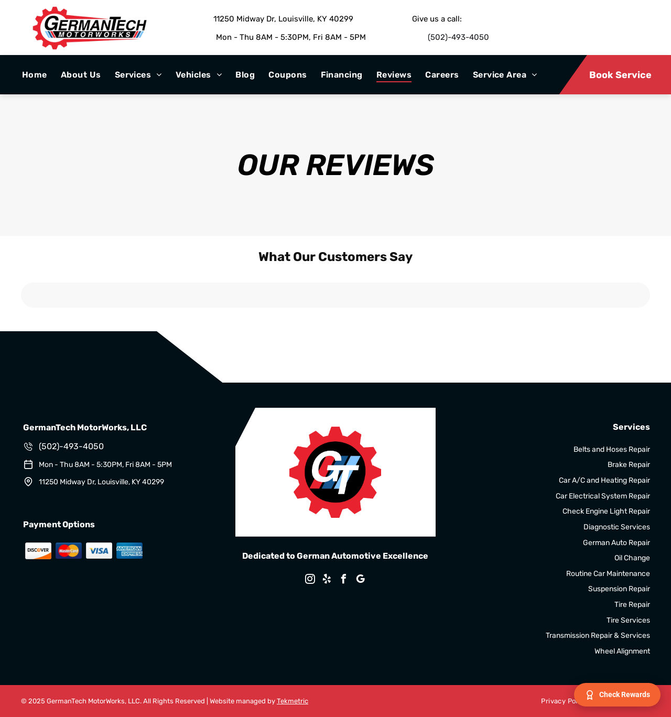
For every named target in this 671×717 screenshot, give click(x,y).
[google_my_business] (360, 580)
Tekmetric (292, 701)
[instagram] (310, 580)
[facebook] (344, 580)
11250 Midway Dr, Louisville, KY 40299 (283, 19)
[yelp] (327, 580)
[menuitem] (34, 74)
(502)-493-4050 (458, 37)
